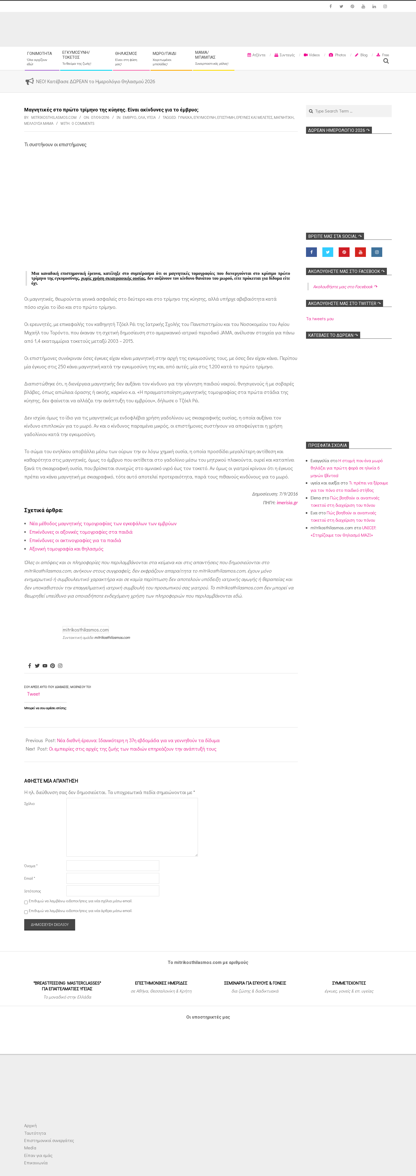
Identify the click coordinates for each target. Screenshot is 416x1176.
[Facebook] (29, 666)
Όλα (141, 117)
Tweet (33, 693)
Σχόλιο (29, 803)
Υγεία (151, 117)
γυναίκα (185, 117)
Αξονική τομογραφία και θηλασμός (66, 548)
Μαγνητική (283, 117)
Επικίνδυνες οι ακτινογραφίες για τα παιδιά (75, 540)
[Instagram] (60, 666)
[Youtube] (44, 666)
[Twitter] (37, 666)
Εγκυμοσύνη (205, 117)
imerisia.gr (287, 503)
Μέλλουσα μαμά (38, 123)
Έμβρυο (129, 117)
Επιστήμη (226, 117)
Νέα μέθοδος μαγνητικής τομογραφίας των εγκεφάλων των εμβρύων (103, 523)
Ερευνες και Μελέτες (254, 117)
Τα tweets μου (320, 318)
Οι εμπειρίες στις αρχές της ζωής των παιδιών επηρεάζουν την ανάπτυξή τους (132, 748)
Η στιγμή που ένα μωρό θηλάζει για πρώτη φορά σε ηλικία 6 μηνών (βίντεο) (347, 468)
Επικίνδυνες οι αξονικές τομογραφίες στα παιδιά (81, 531)
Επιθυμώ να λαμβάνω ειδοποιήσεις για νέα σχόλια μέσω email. (80, 900)
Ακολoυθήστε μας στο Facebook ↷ (346, 271)
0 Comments (83, 123)
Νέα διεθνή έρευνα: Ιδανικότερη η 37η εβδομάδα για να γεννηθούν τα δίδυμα (138, 740)
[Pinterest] (52, 666)
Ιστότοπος (32, 891)
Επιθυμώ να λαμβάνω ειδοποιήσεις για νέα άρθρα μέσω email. (80, 910)
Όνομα (31, 865)
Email (29, 878)
